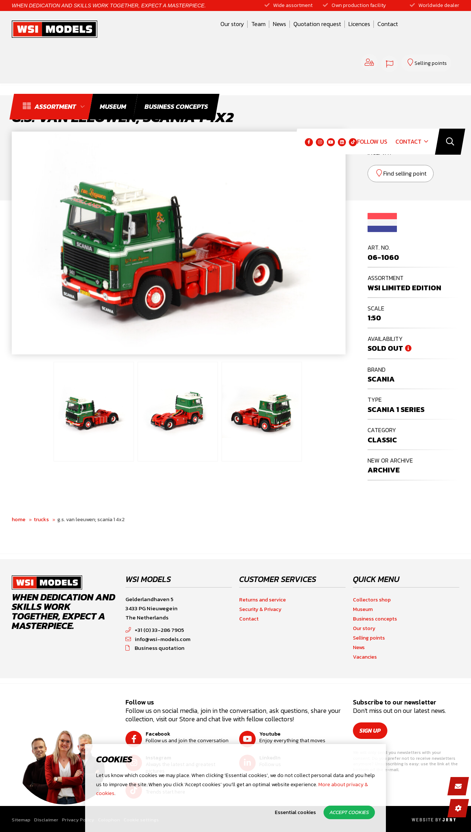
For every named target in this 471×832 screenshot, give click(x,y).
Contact (335, 30)
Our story (179, 30)
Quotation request (265, 30)
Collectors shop (372, 600)
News (227, 30)
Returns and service (262, 600)
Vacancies (365, 657)
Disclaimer (46, 819)
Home (18, 519)
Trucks (41, 519)
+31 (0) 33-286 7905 (154, 630)
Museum (363, 609)
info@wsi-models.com (157, 639)
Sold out (385, 348)
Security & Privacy (260, 609)
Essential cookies (295, 812)
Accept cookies (349, 812)
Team (206, 30)
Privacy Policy (78, 819)
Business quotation (155, 648)
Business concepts (375, 619)
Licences (307, 30)
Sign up (370, 730)
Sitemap (21, 819)
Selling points (369, 638)
